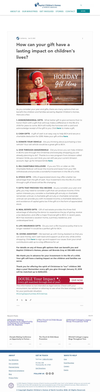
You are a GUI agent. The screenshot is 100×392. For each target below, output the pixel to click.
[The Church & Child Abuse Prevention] (50, 326)
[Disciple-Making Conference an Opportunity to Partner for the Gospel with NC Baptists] (20, 326)
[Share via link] (30, 300)
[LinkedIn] (53, 373)
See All (90, 315)
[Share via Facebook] (17, 300)
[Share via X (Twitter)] (22, 300)
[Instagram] (50, 373)
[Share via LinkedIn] (26, 300)
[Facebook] (47, 373)
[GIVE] (83, 11)
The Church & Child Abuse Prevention (49, 338)
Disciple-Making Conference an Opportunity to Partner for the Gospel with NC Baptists (20, 338)
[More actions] (82, 38)
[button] (15, 11)
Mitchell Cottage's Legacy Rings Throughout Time (78, 338)
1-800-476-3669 (47, 359)
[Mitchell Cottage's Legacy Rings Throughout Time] (79, 326)
